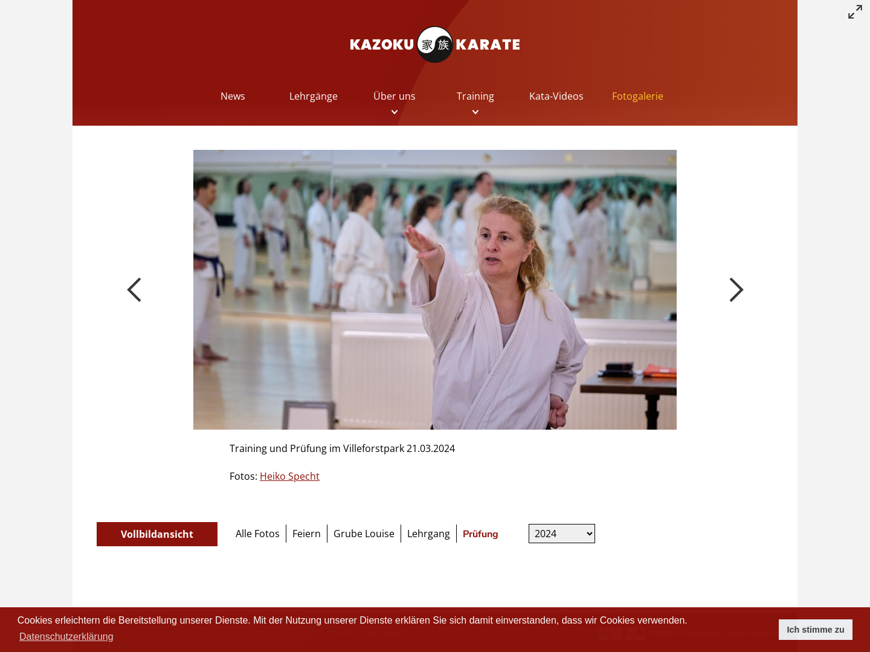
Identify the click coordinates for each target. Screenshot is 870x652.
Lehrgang (428, 533)
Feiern (306, 533)
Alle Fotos (258, 533)
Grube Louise (364, 533)
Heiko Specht (290, 476)
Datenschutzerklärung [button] (66, 636)
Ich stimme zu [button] (816, 629)
